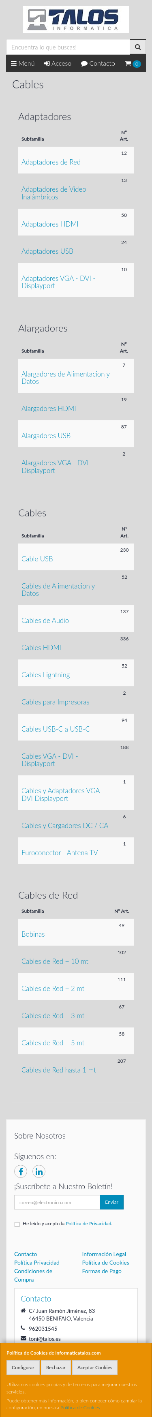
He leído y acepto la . (67, 1223)
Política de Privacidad (88, 1223)
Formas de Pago (102, 1270)
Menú (23, 63)
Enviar (111, 1202)
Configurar (23, 1367)
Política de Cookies (80, 1407)
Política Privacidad (37, 1262)
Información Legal (104, 1253)
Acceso (57, 63)
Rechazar (56, 1367)
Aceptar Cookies (94, 1367)
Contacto (98, 63)
